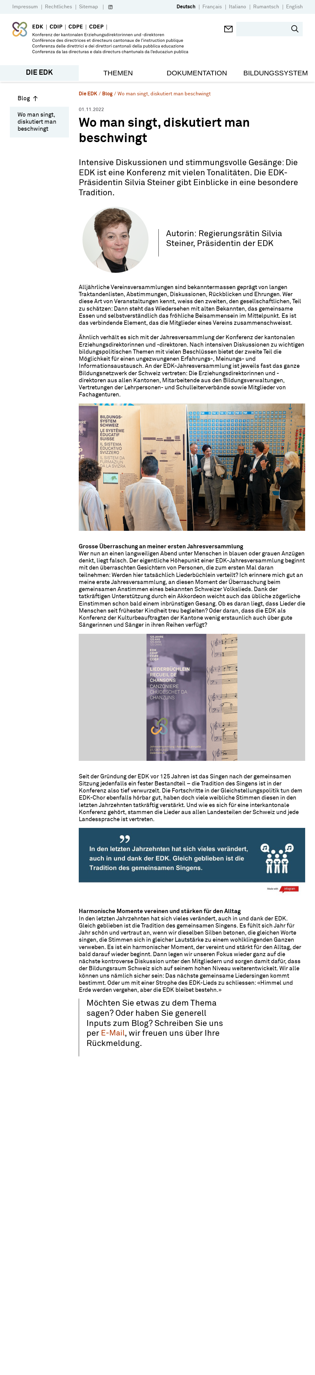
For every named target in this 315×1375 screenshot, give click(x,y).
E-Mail (112, 1033)
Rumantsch (266, 6)
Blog (28, 98)
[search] (265, 29)
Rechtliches (58, 6)
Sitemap (88, 6)
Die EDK (88, 93)
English (294, 6)
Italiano (237, 6)
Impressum (25, 6)
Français (212, 6)
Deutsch (186, 6)
